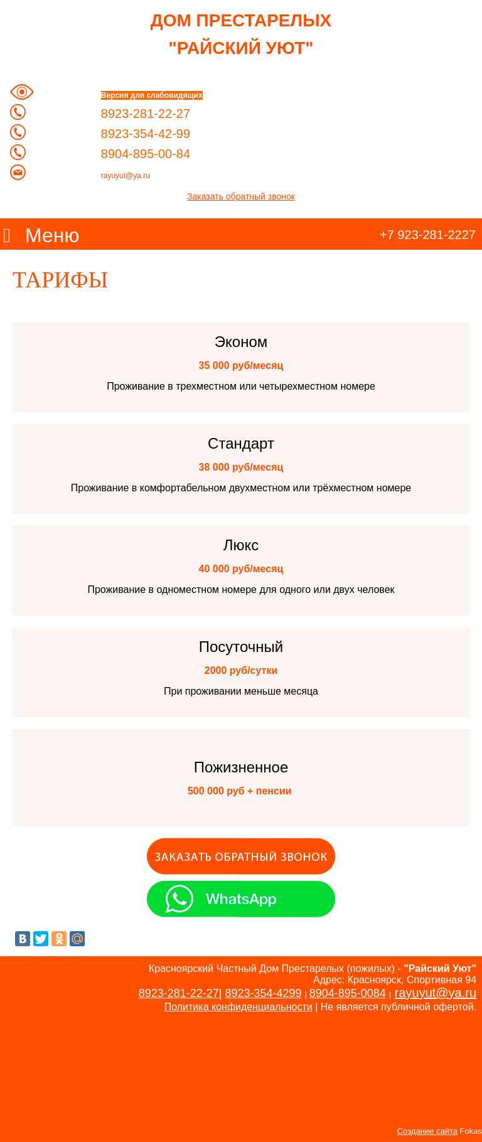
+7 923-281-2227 (428, 235)
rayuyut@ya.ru (125, 175)
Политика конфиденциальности (238, 1006)
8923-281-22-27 (179, 993)
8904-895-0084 (347, 993)
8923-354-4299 (263, 993)
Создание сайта (427, 1131)
